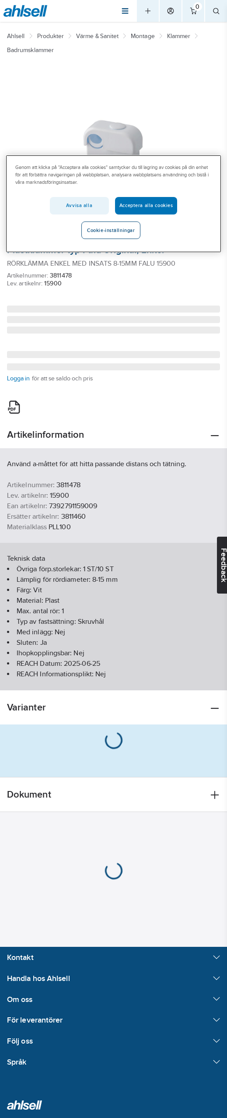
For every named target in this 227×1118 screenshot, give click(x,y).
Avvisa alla (79, 205)
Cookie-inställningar (111, 230)
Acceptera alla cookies (146, 205)
